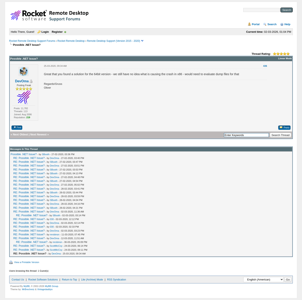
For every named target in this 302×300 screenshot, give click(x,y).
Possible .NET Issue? (24, 154)
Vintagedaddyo (44, 289)
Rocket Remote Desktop (71, 40)
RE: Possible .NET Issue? (29, 158)
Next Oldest (20, 134)
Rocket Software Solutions (43, 279)
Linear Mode (285, 58)
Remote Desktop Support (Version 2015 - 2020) (113, 40)
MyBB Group (51, 286)
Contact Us (18, 279)
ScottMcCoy (56, 246)
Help (287, 24)
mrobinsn (54, 234)
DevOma (22, 81)
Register (57, 31)
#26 (265, 66)
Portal (256, 24)
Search (271, 24)
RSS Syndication (116, 279)
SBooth (45, 154)
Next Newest (38, 134)
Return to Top (69, 279)
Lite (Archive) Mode (92, 279)
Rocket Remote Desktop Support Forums (32, 40)
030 (52, 219)
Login (45, 31)
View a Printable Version (26, 262)
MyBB (26, 286)
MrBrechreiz (28, 289)
